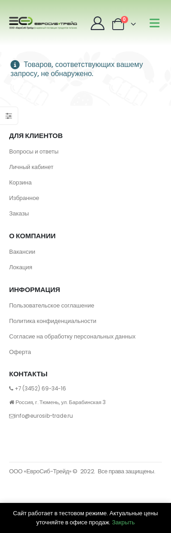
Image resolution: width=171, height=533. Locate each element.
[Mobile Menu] (154, 23)
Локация (20, 267)
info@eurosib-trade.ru (44, 416)
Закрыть (123, 522)
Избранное (24, 198)
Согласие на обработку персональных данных (72, 336)
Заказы (19, 213)
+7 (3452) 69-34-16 (40, 388)
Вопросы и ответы (33, 151)
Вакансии (22, 251)
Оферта (20, 352)
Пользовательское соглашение (51, 305)
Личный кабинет (31, 167)
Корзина (20, 182)
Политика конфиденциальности (52, 321)
